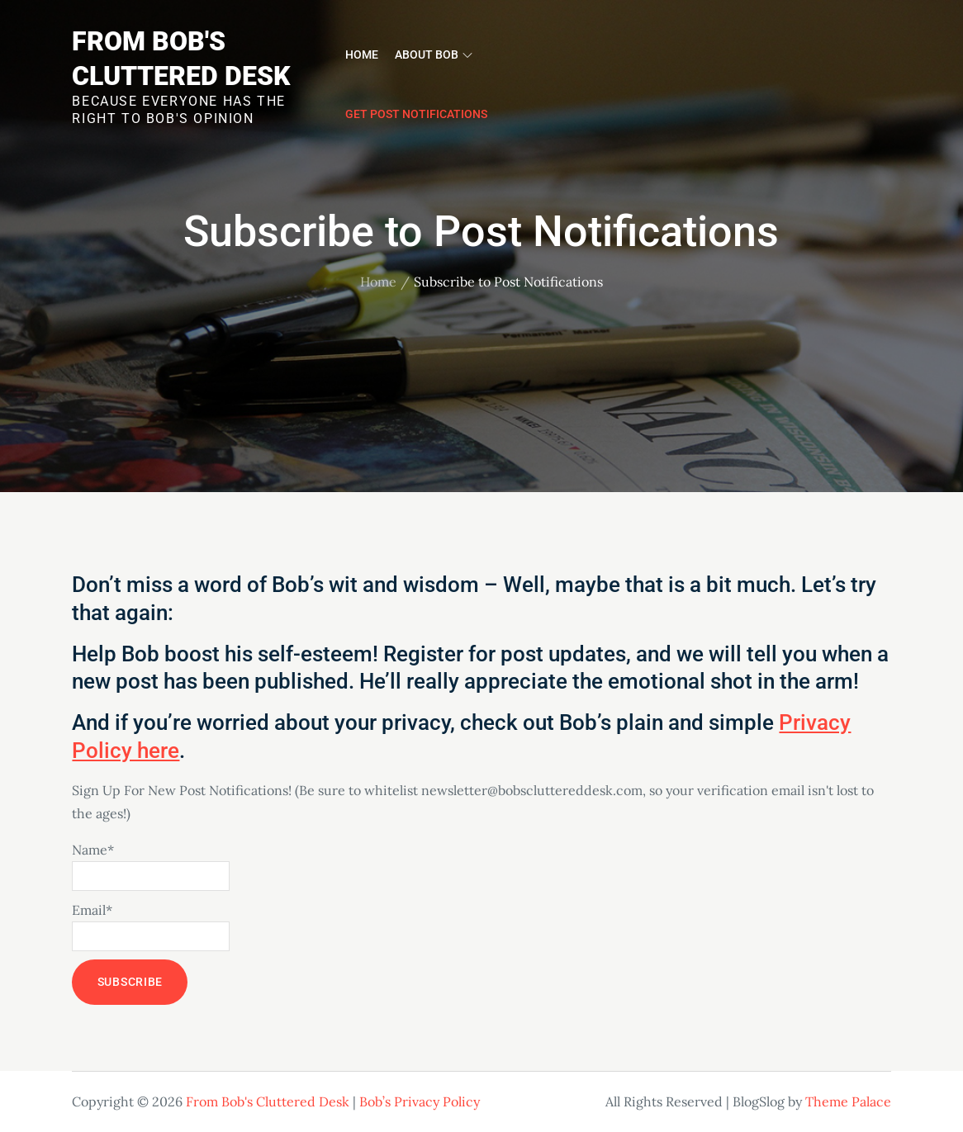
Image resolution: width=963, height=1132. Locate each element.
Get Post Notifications (416, 114)
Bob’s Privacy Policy (419, 1101)
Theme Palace (848, 1101)
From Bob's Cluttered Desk (267, 1101)
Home (361, 54)
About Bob (433, 54)
